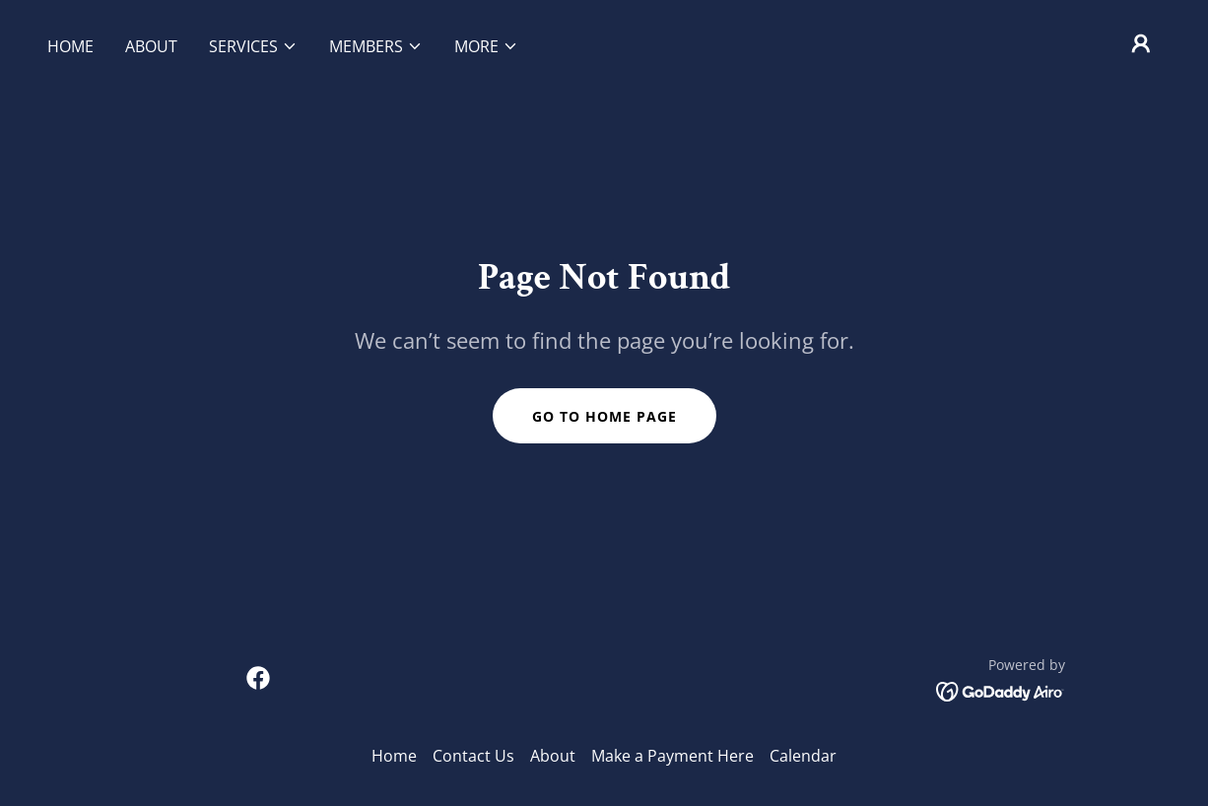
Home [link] (70, 46)
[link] (258, 678)
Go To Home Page (604, 416)
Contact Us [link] (473, 756)
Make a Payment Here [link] (672, 756)
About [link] (151, 46)
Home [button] (394, 756)
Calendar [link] (803, 756)
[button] (253, 46)
